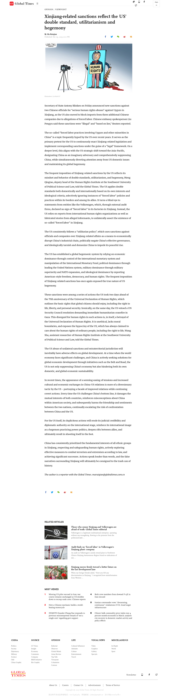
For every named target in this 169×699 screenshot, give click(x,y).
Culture (74, 651)
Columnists (55, 662)
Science (14, 657)
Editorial (54, 646)
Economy (34, 651)
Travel (73, 657)
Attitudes (74, 649)
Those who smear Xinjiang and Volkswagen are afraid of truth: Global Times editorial (93, 528)
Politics (13, 646)
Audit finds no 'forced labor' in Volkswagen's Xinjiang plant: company (92, 548)
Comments (35, 654)
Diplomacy (15, 651)
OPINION (49, 9)
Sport (113, 651)
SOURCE (35, 640)
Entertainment (76, 654)
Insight (33, 649)
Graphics (94, 649)
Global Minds (56, 651)
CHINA (14, 640)
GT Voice (34, 646)
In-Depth (114, 646)
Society (13, 649)
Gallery (94, 651)
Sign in (156, 3)
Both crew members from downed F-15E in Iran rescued (112, 595)
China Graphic (16, 662)
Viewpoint (55, 660)
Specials (94, 654)
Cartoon (54, 665)
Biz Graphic (35, 662)
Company (34, 657)
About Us (53, 685)
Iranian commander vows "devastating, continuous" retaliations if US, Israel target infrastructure (113, 605)
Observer (54, 649)
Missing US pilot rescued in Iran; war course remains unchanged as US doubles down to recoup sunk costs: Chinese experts (67, 597)
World (113, 649)
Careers (65, 685)
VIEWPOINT (61, 9)
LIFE (73, 640)
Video (93, 646)
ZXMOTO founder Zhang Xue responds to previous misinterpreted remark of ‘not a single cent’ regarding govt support (67, 615)
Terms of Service (113, 685)
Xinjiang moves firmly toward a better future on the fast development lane (93, 568)
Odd (12, 660)
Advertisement (94, 685)
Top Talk (54, 657)
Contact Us (78, 685)
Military (14, 654)
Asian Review (56, 654)
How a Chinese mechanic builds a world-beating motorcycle (66, 606)
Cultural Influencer (78, 646)
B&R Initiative (36, 660)
